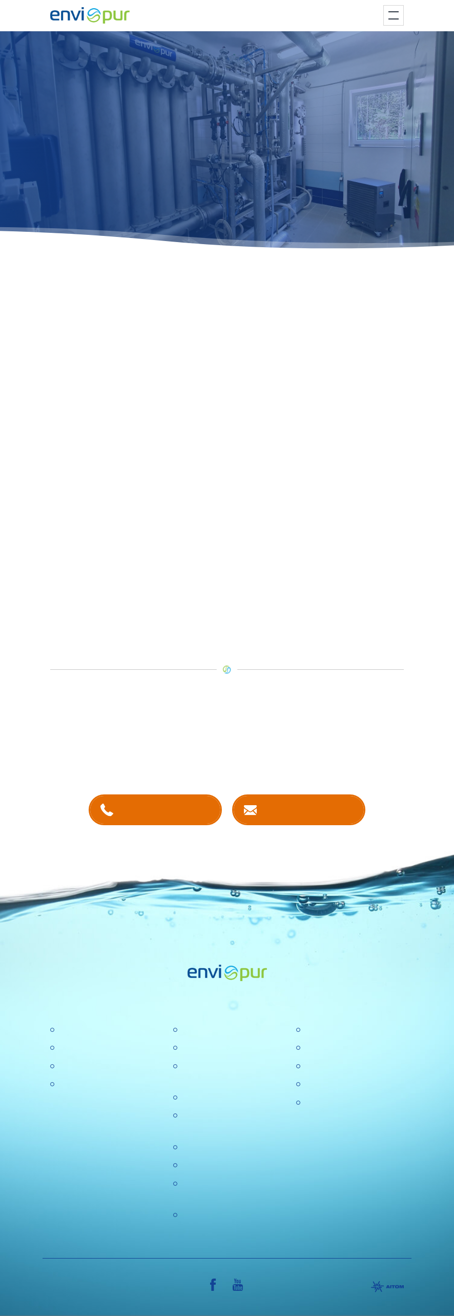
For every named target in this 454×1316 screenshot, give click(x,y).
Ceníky (316, 1048)
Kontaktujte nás (308, 809)
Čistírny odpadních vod (100, 1030)
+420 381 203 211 (165, 809)
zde (250, 568)
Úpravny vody (83, 1048)
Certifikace (323, 1030)
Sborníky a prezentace (345, 1084)
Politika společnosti (216, 1097)
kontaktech (156, 754)
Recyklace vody (86, 1066)
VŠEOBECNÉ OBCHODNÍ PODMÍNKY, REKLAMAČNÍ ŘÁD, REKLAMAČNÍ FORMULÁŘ (352, 1129)
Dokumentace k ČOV (342, 1066)
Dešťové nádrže (87, 1084)
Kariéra (194, 1048)
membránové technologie (310, 387)
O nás (192, 1030)
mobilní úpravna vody (182, 348)
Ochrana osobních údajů (225, 1147)
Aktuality (196, 1165)
